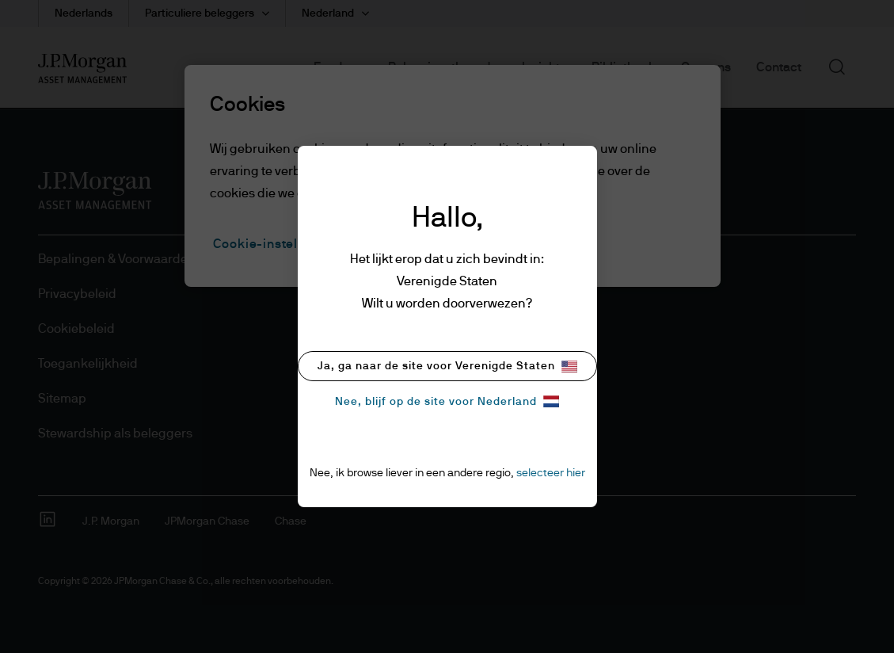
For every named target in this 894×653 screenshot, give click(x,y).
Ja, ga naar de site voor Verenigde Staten (447, 366)
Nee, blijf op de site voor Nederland (447, 401)
